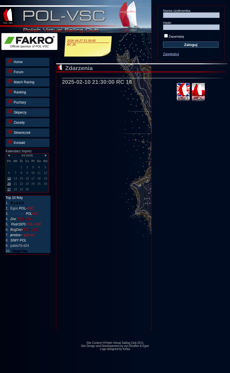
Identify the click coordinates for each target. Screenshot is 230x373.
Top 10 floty (14, 198)
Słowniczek (19, 132)
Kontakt (16, 142)
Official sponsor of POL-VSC (29, 42)
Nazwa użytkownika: (177, 10)
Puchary (17, 101)
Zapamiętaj (176, 36)
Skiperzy (17, 111)
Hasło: (167, 22)
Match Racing (21, 81)
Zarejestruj (171, 54)
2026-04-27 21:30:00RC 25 (88, 42)
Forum (16, 71)
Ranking (17, 91)
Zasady (16, 122)
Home (15, 61)
